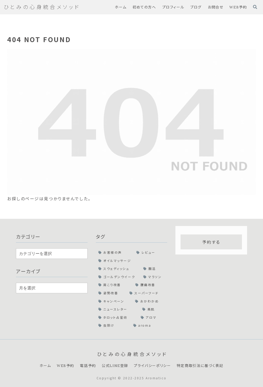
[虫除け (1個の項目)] (113, 325)
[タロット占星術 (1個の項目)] (117, 317)
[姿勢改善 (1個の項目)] (111, 293)
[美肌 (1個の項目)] (153, 309)
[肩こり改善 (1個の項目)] (114, 284)
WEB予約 (65, 365)
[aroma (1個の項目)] (149, 325)
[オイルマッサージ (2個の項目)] (131, 260)
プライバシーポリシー (152, 365)
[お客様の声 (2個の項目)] (115, 252)
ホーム (45, 365)
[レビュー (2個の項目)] (150, 252)
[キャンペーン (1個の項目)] (114, 301)
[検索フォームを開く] (255, 7)
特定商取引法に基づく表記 (200, 365)
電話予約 (88, 365)
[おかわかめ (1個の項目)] (150, 301)
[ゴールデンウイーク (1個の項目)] (118, 276)
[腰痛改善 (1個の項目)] (150, 284)
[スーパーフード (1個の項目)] (147, 293)
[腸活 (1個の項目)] (154, 268)
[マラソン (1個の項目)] (154, 276)
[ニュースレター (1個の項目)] (117, 309)
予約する (211, 242)
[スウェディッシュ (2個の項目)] (118, 268)
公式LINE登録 (115, 365)
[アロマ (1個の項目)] (153, 317)
